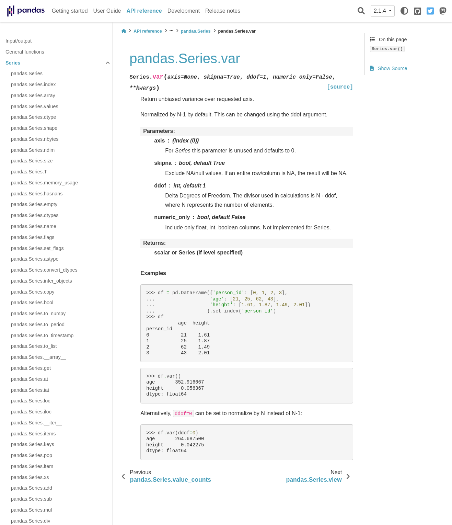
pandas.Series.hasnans (36, 193)
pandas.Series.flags (32, 237)
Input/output (18, 41)
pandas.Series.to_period (38, 324)
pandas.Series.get (31, 368)
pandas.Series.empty (34, 204)
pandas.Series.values (34, 106)
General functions (24, 52)
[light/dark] (404, 11)
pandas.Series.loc (30, 400)
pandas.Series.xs (30, 477)
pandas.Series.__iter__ (36, 422)
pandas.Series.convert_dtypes (44, 270)
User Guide (107, 11)
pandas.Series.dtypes (34, 215)
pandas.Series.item (32, 466)
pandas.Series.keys (32, 444)
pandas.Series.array (33, 95)
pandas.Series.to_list (34, 346)
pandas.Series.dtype (33, 117)
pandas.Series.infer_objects (41, 281)
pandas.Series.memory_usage (44, 182)
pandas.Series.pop (31, 455)
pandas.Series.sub (31, 499)
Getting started (70, 11)
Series (12, 63)
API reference (144, 11)
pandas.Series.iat (30, 390)
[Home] (123, 31)
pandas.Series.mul (31, 510)
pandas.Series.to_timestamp (42, 335)
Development (183, 11)
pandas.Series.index (33, 84)
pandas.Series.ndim (33, 150)
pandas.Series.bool (32, 302)
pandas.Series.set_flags (37, 248)
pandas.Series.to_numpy (38, 313)
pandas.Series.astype (34, 259)
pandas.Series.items (33, 433)
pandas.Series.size (32, 160)
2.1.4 (380, 11)
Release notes (222, 11)
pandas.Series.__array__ (38, 357)
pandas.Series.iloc (31, 411)
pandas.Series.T (29, 171)
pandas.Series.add (31, 488)
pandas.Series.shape (34, 128)
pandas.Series (27, 73)
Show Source (388, 68)
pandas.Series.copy (32, 292)
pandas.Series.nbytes (34, 139)
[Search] (361, 11)
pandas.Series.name (33, 226)
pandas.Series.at (29, 379)
